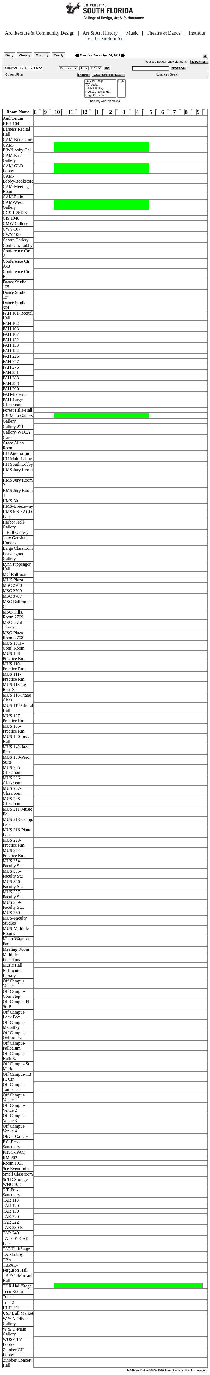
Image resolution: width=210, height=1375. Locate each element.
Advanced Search (168, 74)
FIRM (121, 81)
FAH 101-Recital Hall (100, 92)
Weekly (24, 55)
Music (132, 33)
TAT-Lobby (100, 85)
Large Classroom (100, 95)
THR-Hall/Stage (100, 88)
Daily (9, 55)
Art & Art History (100, 33)
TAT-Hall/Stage (100, 81)
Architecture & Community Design (39, 33)
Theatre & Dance (163, 33)
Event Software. (174, 1370)
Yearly (58, 55)
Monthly (42, 55)
